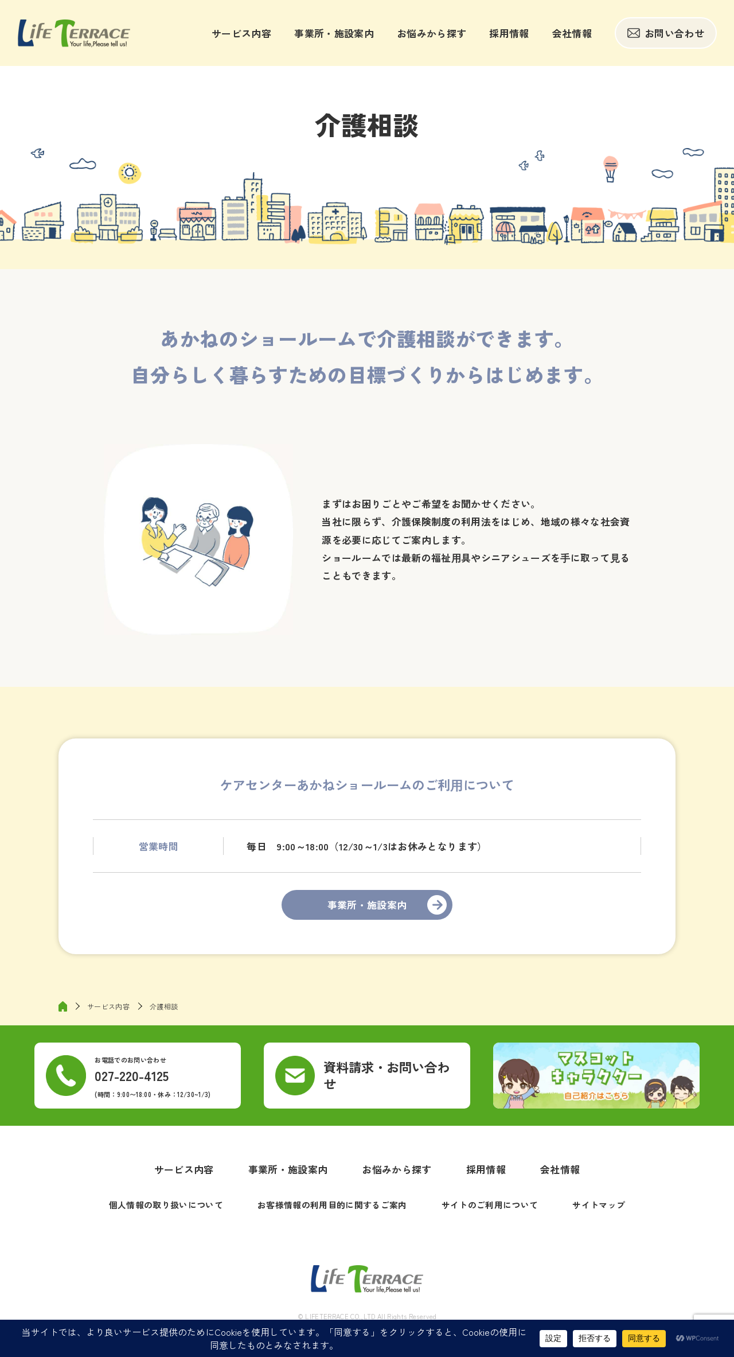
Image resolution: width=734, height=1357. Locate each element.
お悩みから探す (431, 33)
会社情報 (572, 33)
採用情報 (509, 33)
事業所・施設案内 (334, 33)
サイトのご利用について (490, 1205)
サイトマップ (598, 1205)
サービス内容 (241, 33)
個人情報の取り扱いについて (166, 1205)
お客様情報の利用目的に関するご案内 (332, 1205)
